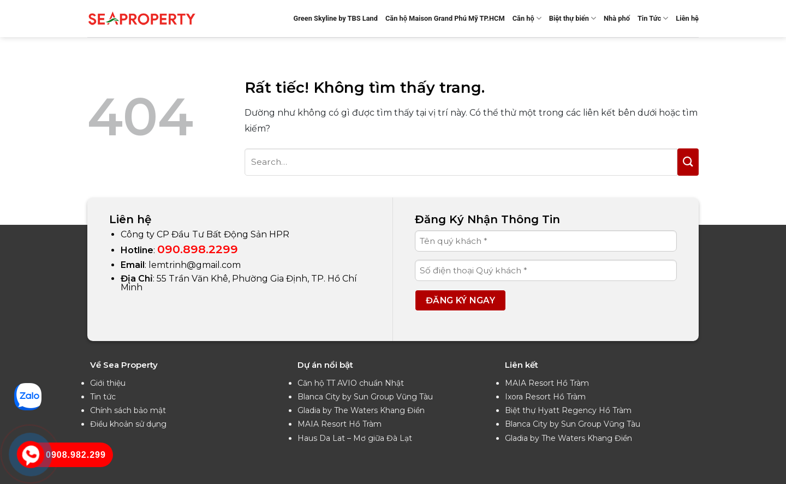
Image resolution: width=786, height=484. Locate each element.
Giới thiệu (108, 383)
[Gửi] (688, 162)
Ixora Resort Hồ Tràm (545, 397)
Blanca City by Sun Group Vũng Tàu (365, 397)
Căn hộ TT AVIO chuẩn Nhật (350, 383)
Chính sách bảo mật (128, 410)
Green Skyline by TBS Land (336, 18)
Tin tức (103, 397)
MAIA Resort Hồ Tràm (339, 424)
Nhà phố (617, 18)
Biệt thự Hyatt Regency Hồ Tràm (568, 410)
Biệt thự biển (572, 18)
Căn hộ (527, 18)
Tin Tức (653, 18)
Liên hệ (687, 18)
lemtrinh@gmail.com (194, 265)
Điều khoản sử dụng (128, 424)
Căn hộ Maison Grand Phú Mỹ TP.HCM (445, 18)
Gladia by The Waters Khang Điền (361, 410)
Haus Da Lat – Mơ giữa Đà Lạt (354, 438)
